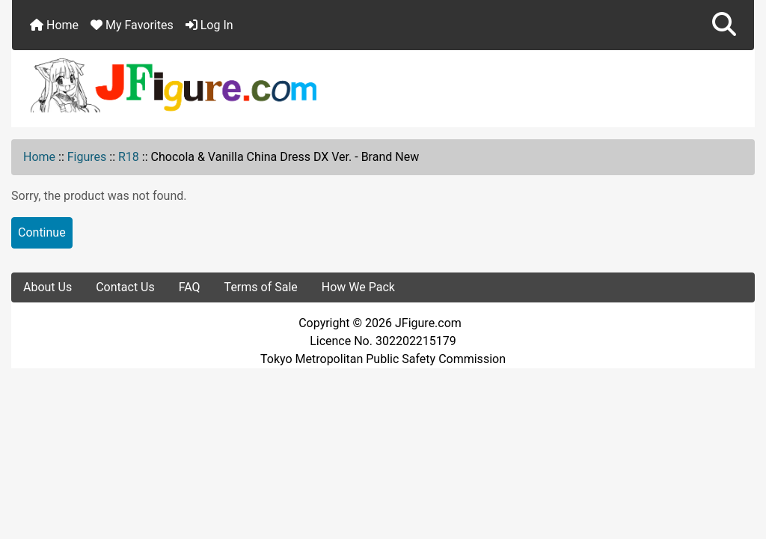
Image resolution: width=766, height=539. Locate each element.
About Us (47, 287)
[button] (724, 25)
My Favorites (132, 25)
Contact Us (125, 287)
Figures (87, 157)
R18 (128, 157)
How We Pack (358, 287)
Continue (42, 232)
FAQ (189, 287)
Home (54, 25)
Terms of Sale (261, 287)
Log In (209, 25)
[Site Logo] (383, 84)
